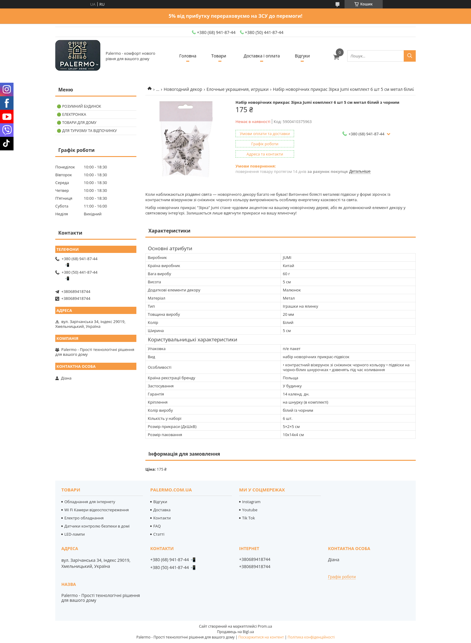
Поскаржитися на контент (261, 637)
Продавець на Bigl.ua (235, 631)
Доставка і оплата (262, 56)
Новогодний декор (183, 89)
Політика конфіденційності (311, 637)
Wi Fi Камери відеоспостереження (96, 509)
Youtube (249, 509)
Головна (187, 56)
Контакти (162, 518)
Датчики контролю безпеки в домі (96, 526)
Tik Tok (248, 518)
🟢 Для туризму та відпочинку (87, 130)
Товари (218, 56)
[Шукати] (410, 56)
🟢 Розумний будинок (79, 106)
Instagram (251, 501)
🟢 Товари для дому (76, 122)
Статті (158, 534)
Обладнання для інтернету (89, 501)
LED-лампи (74, 534)
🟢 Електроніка (71, 114)
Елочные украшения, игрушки (238, 89)
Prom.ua (265, 626)
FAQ (157, 526)
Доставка (162, 509)
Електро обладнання (84, 518)
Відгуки (302, 56)
